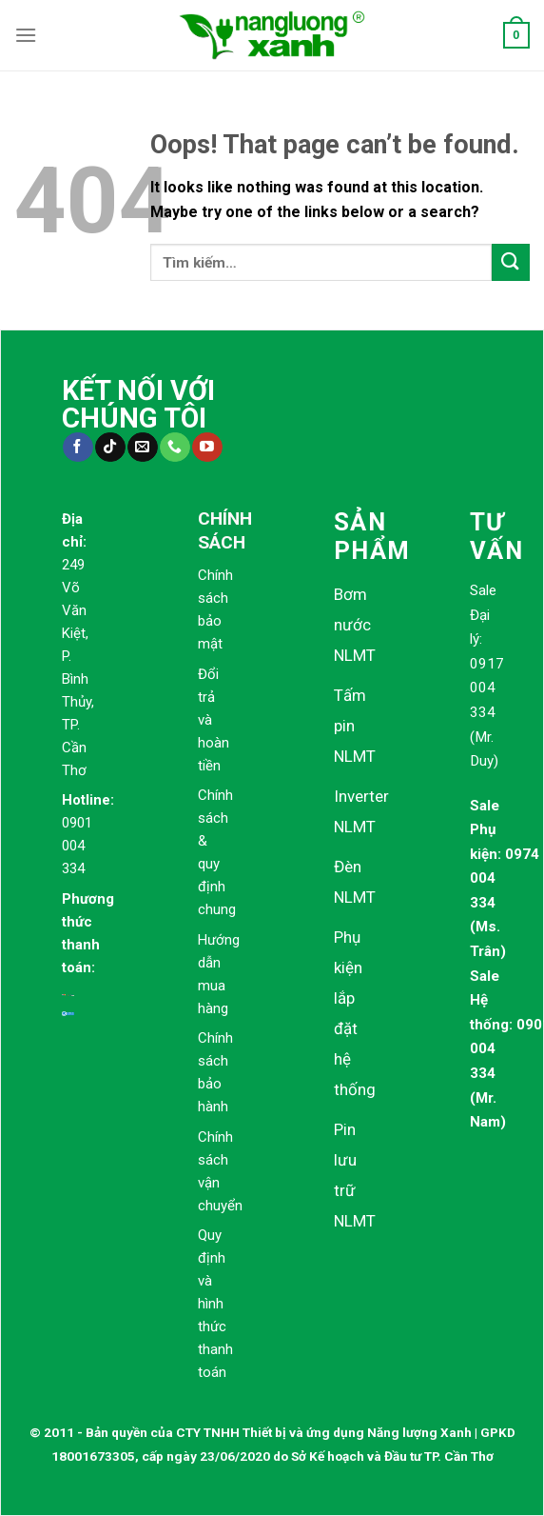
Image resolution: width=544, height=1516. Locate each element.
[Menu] (25, 34)
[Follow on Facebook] (77, 447)
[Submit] (511, 262)
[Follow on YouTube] (207, 447)
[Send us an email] (142, 447)
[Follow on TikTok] (110, 447)
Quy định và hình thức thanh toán (215, 1304)
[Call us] (174, 447)
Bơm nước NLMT (355, 625)
